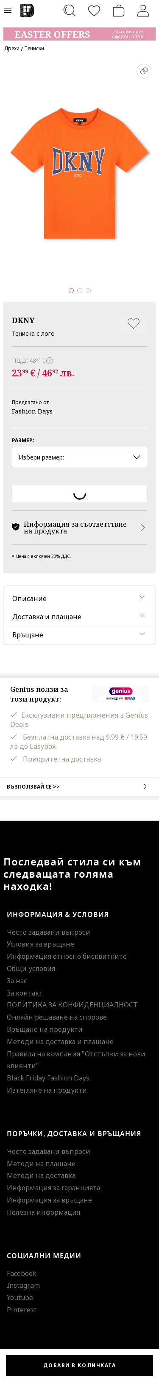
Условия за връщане (40, 944)
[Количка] (118, 10)
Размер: (23, 440)
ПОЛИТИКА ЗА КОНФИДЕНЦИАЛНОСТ (72, 1004)
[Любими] (94, 10)
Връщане (27, 634)
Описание (29, 598)
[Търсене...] (69, 10)
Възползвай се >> (79, 786)
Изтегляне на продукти (47, 1090)
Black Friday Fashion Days (48, 1078)
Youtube (20, 1297)
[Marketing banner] (79, 30)
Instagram (23, 1285)
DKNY (23, 320)
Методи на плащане (41, 1163)
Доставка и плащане (46, 616)
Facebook (21, 1273)
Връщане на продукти (45, 1029)
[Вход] (143, 10)
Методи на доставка (41, 1175)
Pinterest (21, 1309)
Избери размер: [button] (79, 457)
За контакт (25, 993)
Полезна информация (43, 1212)
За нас (17, 980)
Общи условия (31, 968)
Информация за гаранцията (53, 1187)
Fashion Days (32, 411)
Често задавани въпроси (48, 932)
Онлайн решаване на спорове (57, 1017)
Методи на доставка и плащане (60, 1041)
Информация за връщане (49, 1200)
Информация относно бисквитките (67, 956)
